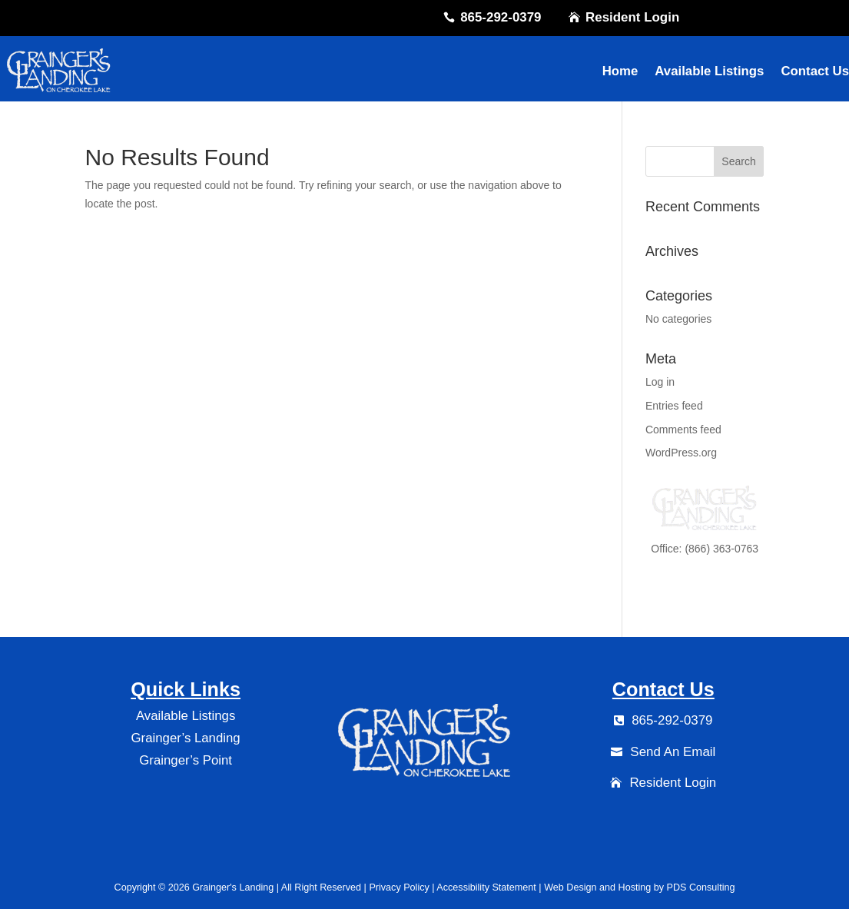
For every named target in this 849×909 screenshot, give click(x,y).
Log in (660, 382)
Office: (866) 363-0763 (704, 548)
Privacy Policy (397, 887)
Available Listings (709, 71)
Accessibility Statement (486, 887)
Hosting (635, 887)
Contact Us (815, 71)
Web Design (570, 887)
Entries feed (674, 406)
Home (620, 71)
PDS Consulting (701, 887)
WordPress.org (681, 452)
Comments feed (683, 429)
